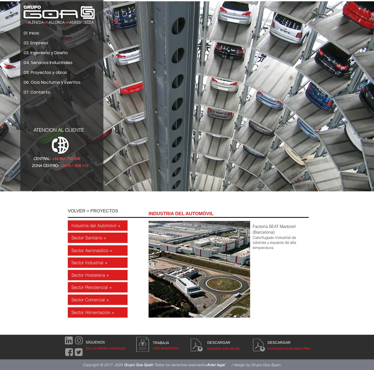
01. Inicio (31, 33)
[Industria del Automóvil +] (98, 225)
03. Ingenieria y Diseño (46, 53)
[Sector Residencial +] (98, 287)
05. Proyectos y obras (45, 72)
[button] (230, 269)
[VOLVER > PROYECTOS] (97, 211)
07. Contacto (37, 92)
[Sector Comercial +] (98, 300)
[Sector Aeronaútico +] (98, 250)
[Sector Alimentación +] (98, 312)
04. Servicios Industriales (48, 63)
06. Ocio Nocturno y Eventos (52, 82)
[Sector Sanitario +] (98, 238)
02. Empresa (36, 43)
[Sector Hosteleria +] (98, 275)
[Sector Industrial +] (98, 262)
